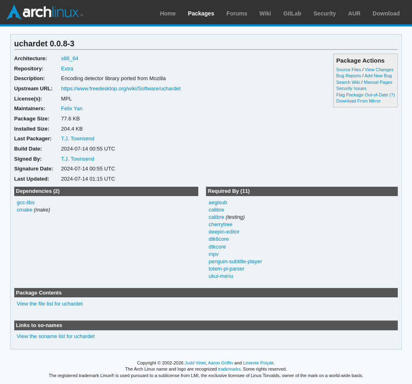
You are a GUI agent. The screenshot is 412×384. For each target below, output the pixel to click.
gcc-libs (26, 202)
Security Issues (351, 88)
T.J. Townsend (77, 138)
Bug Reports (348, 75)
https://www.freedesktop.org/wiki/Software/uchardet (120, 88)
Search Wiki (348, 82)
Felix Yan (71, 108)
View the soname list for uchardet (56, 336)
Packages (201, 13)
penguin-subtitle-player (235, 261)
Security (325, 13)
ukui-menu (220, 276)
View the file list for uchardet (49, 304)
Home (168, 13)
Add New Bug (378, 75)
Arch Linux (44, 12)
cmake (24, 210)
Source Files (348, 69)
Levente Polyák (258, 362)
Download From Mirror (358, 100)
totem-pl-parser (226, 269)
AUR (354, 13)
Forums (236, 13)
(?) (392, 94)
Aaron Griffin (220, 362)
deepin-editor (223, 232)
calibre (216, 210)
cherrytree (220, 224)
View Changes (379, 69)
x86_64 (69, 58)
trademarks (229, 369)
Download (386, 13)
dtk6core (218, 239)
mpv (213, 254)
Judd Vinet (195, 362)
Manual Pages (378, 82)
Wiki (265, 13)
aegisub (217, 202)
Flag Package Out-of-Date (362, 94)
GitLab (292, 13)
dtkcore (217, 247)
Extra (67, 68)
